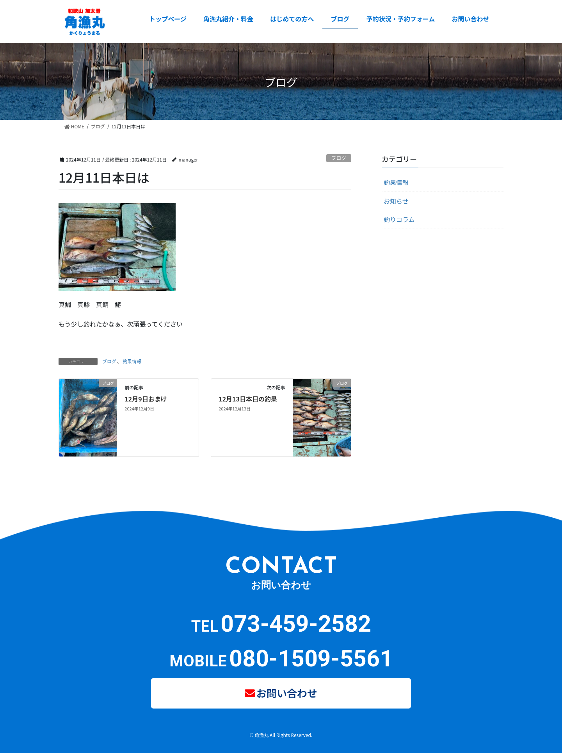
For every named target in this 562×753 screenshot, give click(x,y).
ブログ (338, 158)
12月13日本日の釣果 (248, 398)
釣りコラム (399, 219)
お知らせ (396, 201)
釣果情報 (132, 361)
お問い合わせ (287, 691)
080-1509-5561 (311, 658)
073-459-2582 (296, 623)
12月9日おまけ (145, 398)
